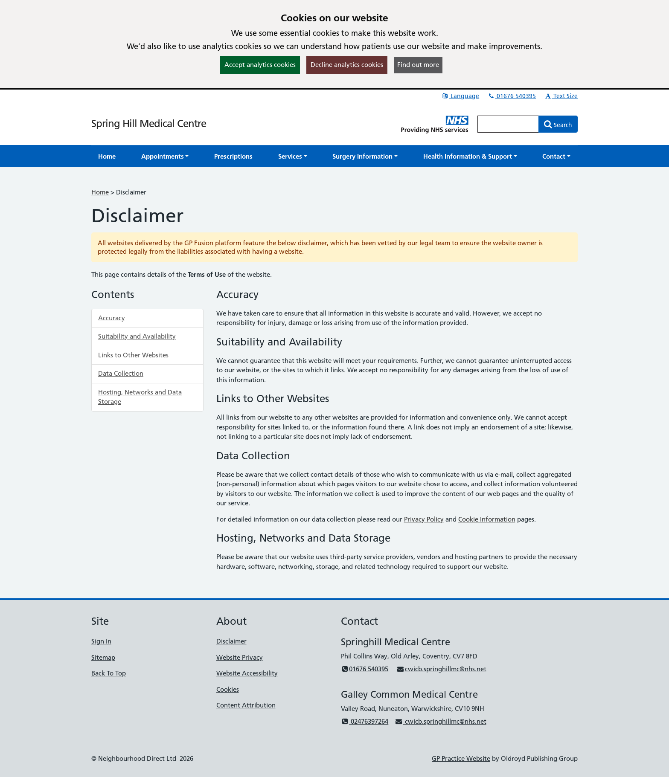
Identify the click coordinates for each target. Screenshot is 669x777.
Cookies (227, 689)
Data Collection (120, 373)
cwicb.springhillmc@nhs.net (441, 669)
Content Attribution (246, 705)
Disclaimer (231, 641)
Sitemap (103, 657)
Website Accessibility (247, 673)
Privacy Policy (424, 519)
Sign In (101, 641)
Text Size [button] (561, 96)
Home (100, 192)
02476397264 (364, 721)
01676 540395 (511, 96)
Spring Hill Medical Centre (148, 123)
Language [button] (460, 96)
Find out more (418, 65)
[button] (165, 156)
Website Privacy (239, 657)
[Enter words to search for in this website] (508, 124)
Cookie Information (486, 519)
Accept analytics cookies (260, 65)
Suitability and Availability (137, 336)
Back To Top (108, 673)
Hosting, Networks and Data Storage (140, 397)
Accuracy (111, 318)
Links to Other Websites (133, 355)
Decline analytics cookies (347, 65)
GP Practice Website (461, 758)
